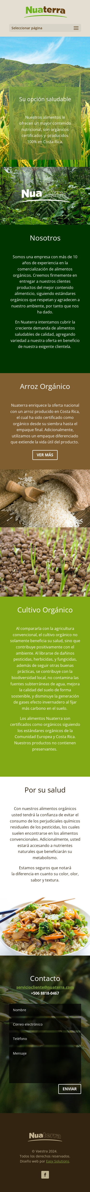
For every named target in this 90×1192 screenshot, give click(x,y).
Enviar (70, 1089)
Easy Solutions (57, 1161)
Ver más (45, 455)
